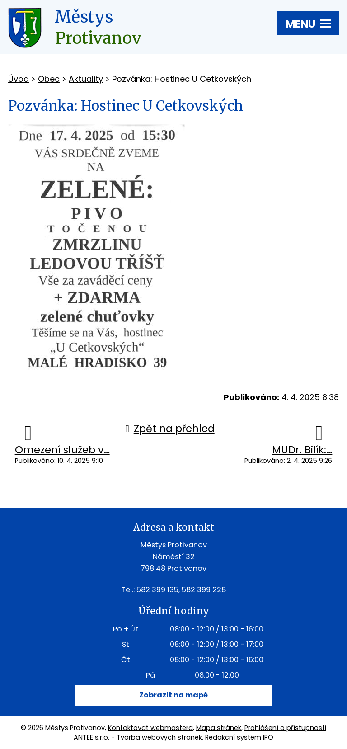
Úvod (18, 79)
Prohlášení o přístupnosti (285, 727)
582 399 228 (204, 589)
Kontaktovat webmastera (150, 727)
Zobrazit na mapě (173, 695)
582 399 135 (157, 589)
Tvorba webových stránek (159, 737)
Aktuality (86, 79)
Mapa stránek (218, 727)
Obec (49, 79)
